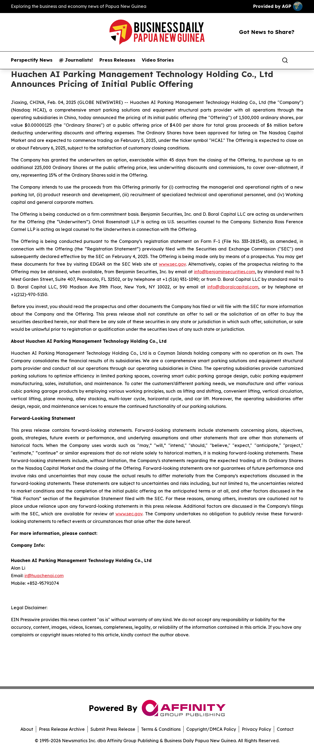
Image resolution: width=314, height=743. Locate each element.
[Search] (284, 60)
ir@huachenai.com (44, 575)
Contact (285, 729)
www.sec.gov (172, 264)
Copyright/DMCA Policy (211, 729)
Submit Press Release (112, 729)
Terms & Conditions (161, 729)
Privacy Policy (256, 729)
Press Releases (117, 60)
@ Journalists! (76, 60)
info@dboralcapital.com (232, 287)
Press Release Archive (62, 729)
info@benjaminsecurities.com (224, 271)
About (26, 729)
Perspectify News (31, 60)
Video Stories (158, 60)
